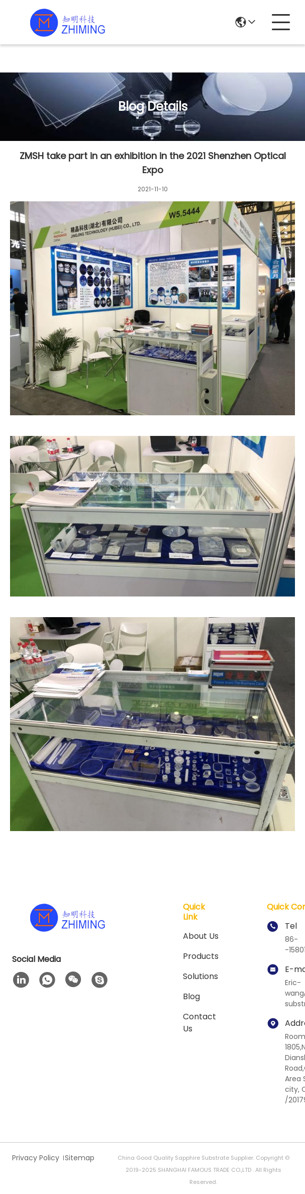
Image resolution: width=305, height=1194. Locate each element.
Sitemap (79, 1158)
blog (191, 996)
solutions (200, 976)
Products (201, 956)
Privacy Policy (35, 1158)
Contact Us (199, 1022)
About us (201, 936)
